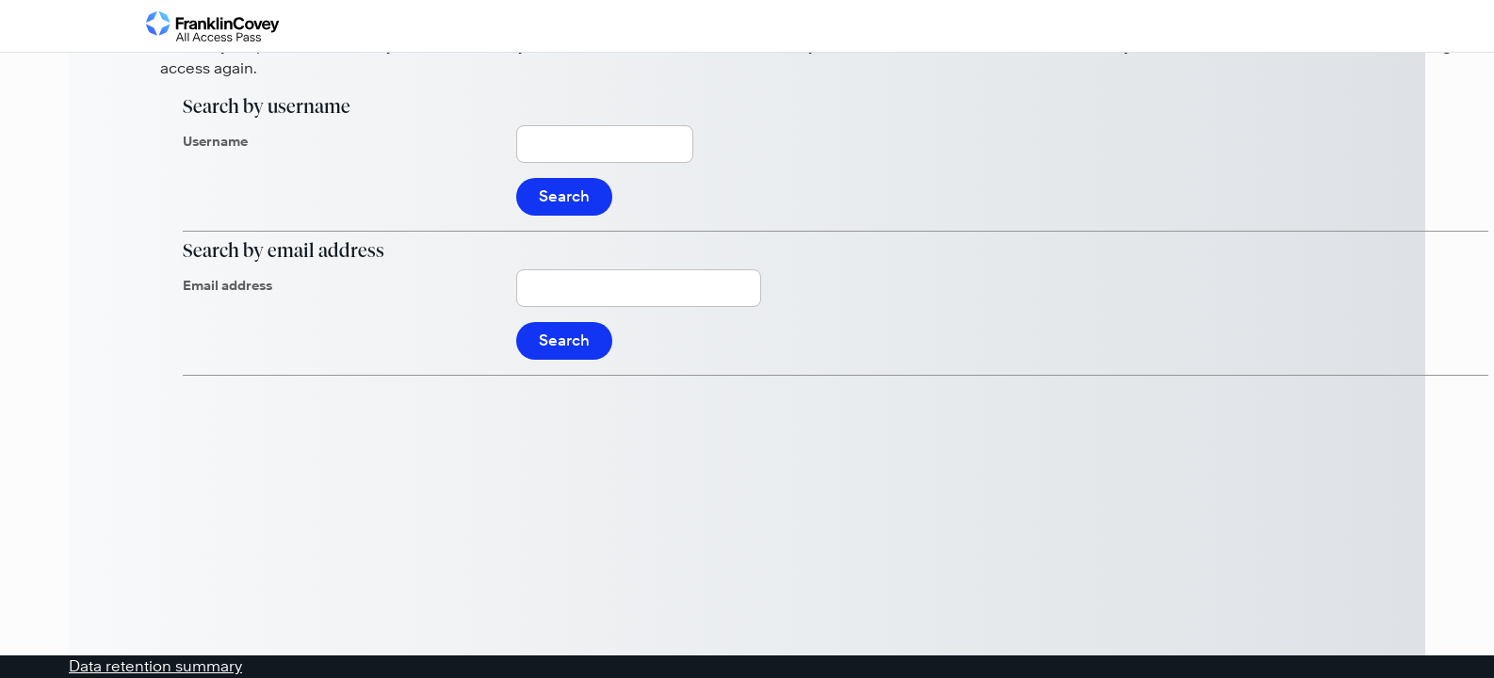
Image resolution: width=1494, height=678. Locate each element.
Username (215, 141)
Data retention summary (155, 666)
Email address (227, 285)
